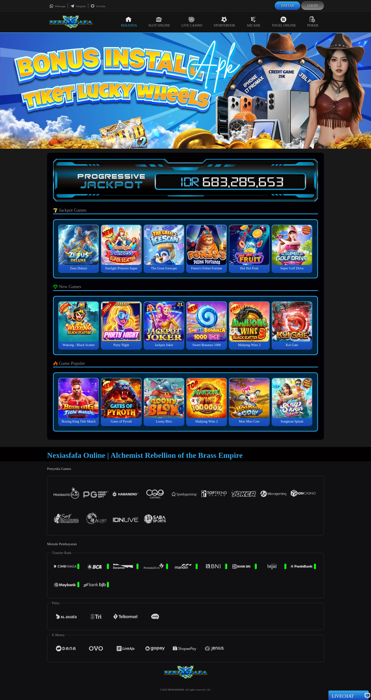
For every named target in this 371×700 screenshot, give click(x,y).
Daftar (287, 5)
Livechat (98, 6)
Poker (312, 21)
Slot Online (159, 21)
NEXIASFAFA (176, 689)
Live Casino (192, 21)
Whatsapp (57, 6)
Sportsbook (224, 21)
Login (312, 5)
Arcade (254, 21)
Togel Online (284, 21)
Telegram (78, 6)
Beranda (129, 21)
